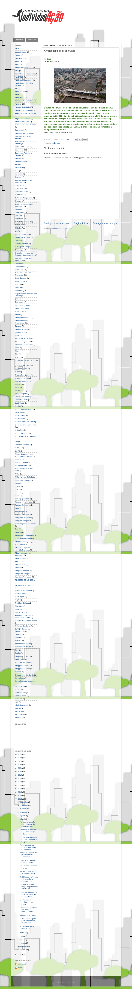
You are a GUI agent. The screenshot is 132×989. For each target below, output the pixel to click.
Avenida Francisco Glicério (25, 125)
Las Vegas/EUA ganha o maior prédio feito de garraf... (28, 839)
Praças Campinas (22, 571)
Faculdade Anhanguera (24, 338)
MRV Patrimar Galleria (24, 477)
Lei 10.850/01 (20, 415)
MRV (17, 474)
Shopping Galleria (22, 666)
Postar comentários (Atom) (61, 229)
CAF (17, 171)
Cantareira (19, 195)
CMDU (17, 231)
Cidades (18, 228)
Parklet (18, 508)
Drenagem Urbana (22, 305)
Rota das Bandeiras (23, 626)
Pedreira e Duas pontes (24, 535)
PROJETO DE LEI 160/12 (25, 580)
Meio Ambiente (21, 462)
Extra (17, 335)
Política (18, 568)
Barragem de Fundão (23, 133)
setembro (24, 812)
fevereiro (23, 946)
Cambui (18, 185)
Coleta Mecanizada (22, 237)
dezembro (24, 802)
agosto (23, 816)
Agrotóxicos (19, 58)
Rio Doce (18, 609)
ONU (17, 489)
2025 (20, 754)
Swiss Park (19, 678)
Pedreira (18, 532)
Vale (17, 702)
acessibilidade (20, 52)
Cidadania (19, 219)
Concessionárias (21, 244)
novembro (24, 805)
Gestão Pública (21, 369)
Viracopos (19, 718)
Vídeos (18, 708)
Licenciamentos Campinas (25, 425)
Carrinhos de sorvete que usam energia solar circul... (28, 832)
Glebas (18, 372)
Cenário (18, 201)
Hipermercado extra (23, 381)
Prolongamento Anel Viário (25, 585)
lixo (16, 442)
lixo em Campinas (22, 445)
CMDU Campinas (22, 234)
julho (22, 819)
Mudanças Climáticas (23, 480)
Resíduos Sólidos (22, 603)
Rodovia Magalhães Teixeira (26, 621)
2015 (20, 789)
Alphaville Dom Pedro (23, 68)
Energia (57, 143)
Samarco (18, 637)
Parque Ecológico (22, 521)
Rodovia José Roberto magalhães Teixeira (24, 617)
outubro (23, 809)
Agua (17, 61)
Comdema (19, 240)
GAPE (17, 357)
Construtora (19, 263)
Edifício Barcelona (22, 308)
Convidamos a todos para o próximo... (28, 861)
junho (22, 933)
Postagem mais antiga (104, 223)
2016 (20, 785)
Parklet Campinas (22, 514)
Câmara (18, 177)
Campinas (19, 188)
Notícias (18, 483)
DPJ (17, 299)
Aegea (17, 55)
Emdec (18, 315)
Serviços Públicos (22, 656)
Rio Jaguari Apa (21, 612)
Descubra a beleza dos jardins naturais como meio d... (29, 855)
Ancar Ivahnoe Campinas (25, 74)
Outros (17, 496)
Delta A (18, 287)
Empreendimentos (22, 318)
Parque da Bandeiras (23, 518)
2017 (20, 782)
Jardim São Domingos (23, 397)
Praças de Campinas (23, 574)
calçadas (18, 174)
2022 (20, 765)
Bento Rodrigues (21, 161)
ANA (17, 71)
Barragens (19, 150)
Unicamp (18, 699)
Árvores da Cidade (22, 107)
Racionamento (20, 594)
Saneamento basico (23, 644)
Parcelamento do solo (23, 502)
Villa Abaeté (19, 711)
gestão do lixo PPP (22, 366)
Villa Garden (20, 714)
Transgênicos (20, 693)
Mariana (18, 459)
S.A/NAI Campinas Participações (22, 630)
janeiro (23, 950)
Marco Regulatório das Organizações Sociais (24, 455)
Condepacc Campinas (23, 247)
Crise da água (20, 278)
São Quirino (19, 650)
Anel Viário (19, 77)
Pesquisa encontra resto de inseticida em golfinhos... (28, 847)
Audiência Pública (22, 122)
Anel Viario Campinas (23, 80)
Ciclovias (18, 216)
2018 (20, 778)
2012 (20, 799)
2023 (20, 761)
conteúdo (32, 40)
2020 (20, 771)
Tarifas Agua (20, 686)
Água (17, 64)
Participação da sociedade (25, 524)
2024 (20, 758)
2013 (20, 796)
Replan (18, 600)
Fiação (17, 351)
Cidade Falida (20, 225)
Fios (17, 354)
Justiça (18, 406)
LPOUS (18, 448)
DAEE (17, 284)
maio (22, 936)
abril (22, 940)
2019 (20, 775)
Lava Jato (19, 412)
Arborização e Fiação (28, 915)
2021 (20, 768)
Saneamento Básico (23, 647)
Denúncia (19, 291)
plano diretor (20, 545)
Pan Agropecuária (22, 499)
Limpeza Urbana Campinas (26, 436)
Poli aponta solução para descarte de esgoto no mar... (27, 824)
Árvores (18, 104)
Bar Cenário (20, 130)
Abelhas (18, 49)
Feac (17, 348)
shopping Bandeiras (23, 662)
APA (17, 88)
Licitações (19, 430)
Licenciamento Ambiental (25, 422)
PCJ (17, 529)
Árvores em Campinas (24, 110)
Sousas (18, 672)
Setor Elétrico (20, 659)
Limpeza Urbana (21, 433)
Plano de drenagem (23, 542)
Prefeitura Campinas (23, 577)
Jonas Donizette (21, 400)
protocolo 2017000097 (24, 591)
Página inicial (81, 223)
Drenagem (19, 302)
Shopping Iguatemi (22, 669)
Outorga (18, 493)
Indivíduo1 (22, 964)
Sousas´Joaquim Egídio (24, 675)
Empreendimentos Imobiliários (22, 322)
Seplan (18, 653)
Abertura (19, 40)
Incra (17, 387)
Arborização (20, 98)
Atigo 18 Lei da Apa (22, 119)
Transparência (20, 696)
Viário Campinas (21, 705)
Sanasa (18, 641)
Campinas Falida (21, 192)
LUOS (17, 451)
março (22, 943)
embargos (19, 311)
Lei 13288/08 (20, 419)
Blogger (71, 982)
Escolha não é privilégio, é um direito (26, 902)
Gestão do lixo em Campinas (26, 360)
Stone (20, 968)
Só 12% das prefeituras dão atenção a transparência (29, 879)
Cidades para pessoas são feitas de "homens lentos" (28, 910)
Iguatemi (18, 384)
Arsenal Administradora (24, 101)
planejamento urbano (23, 538)
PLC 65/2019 (20, 561)
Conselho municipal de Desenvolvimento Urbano (25, 254)
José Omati (19, 403)
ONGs (17, 486)
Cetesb (18, 209)
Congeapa (19, 250)
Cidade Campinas (22, 222)
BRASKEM (19, 168)
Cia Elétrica (19, 212)
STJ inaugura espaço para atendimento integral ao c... (28, 921)
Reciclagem (19, 597)
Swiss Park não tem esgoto (26, 681)
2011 (20, 954)
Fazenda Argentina (22, 342)
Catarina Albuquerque (23, 198)
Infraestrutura (20, 391)
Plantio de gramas (22, 558)
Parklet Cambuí (21, 511)
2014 (20, 792)
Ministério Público (22, 466)
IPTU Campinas (21, 394)
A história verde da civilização (27, 927)
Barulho (18, 158)
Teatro (17, 690)
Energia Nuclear (21, 329)
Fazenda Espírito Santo (24, 345)
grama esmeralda (22, 378)
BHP (17, 164)
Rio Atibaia (19, 606)
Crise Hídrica (20, 281)
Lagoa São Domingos (23, 409)
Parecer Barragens (22, 505)
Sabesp (18, 634)
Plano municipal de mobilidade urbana (22, 549)
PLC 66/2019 (20, 564)
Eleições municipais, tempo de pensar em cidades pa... (29, 887)
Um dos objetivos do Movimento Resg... (28, 872)
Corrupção (19, 270)
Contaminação (20, 267)
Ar (16, 95)
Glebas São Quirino (23, 375)
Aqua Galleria (20, 92)
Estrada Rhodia (21, 332)
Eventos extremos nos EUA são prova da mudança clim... (28, 894)
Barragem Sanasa (22, 147)
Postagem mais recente (57, 223)
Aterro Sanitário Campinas (25, 113)
